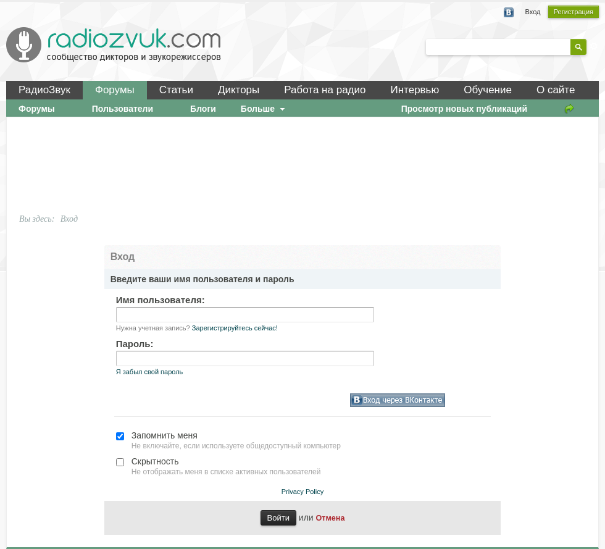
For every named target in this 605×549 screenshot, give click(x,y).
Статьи (176, 90)
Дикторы (238, 90)
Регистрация (573, 11)
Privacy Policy (302, 491)
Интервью (414, 90)
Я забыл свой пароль (149, 371)
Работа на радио (324, 90)
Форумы (115, 90)
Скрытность (155, 461)
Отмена (330, 518)
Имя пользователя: (160, 300)
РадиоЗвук (44, 90)
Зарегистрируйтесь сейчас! (235, 328)
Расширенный (594, 46)
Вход (533, 11)
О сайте (555, 90)
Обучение (488, 90)
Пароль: (135, 343)
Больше (264, 109)
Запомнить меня (164, 435)
